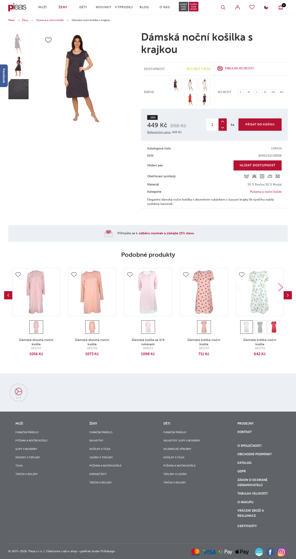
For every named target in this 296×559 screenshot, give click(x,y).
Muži (42, 7)
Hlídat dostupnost (257, 165)
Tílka (19, 465)
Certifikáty (247, 526)
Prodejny (245, 423)
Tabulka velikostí (239, 68)
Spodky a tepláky (27, 457)
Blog (144, 7)
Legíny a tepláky (101, 457)
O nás (165, 7)
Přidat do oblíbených (18, 275)
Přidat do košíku (260, 124)
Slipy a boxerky (26, 448)
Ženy (63, 7)
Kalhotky (96, 440)
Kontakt (244, 432)
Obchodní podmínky (254, 454)
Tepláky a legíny (175, 474)
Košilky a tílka (99, 448)
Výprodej (124, 7)
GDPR (241, 471)
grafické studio (90, 551)
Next (280, 287)
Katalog (244, 463)
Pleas (11, 20)
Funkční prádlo (26, 432)
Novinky (103, 7)
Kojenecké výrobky (177, 448)
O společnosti (249, 446)
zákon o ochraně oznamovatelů (252, 482)
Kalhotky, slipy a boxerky (181, 440)
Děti (83, 7)
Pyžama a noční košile (50, 20)
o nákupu (245, 502)
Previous (8, 295)
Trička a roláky (26, 474)
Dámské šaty (98, 474)
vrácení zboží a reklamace (250, 513)
